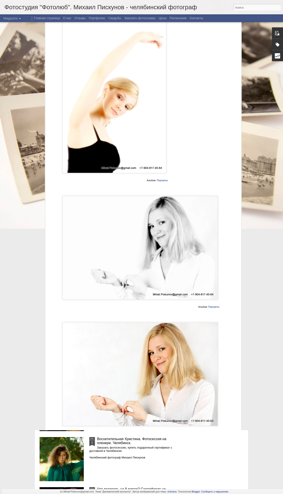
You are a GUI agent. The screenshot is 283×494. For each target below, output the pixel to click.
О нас (67, 18)
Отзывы (80, 18)
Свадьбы (114, 18)
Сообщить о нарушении (214, 491)
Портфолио (97, 18)
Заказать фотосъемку (139, 18)
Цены (163, 18)
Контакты (196, 18)
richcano (172, 491)
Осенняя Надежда (112, 389)
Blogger (196, 491)
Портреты (162, 115)
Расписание (178, 18)
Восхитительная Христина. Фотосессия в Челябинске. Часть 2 (130, 341)
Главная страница (47, 18)
